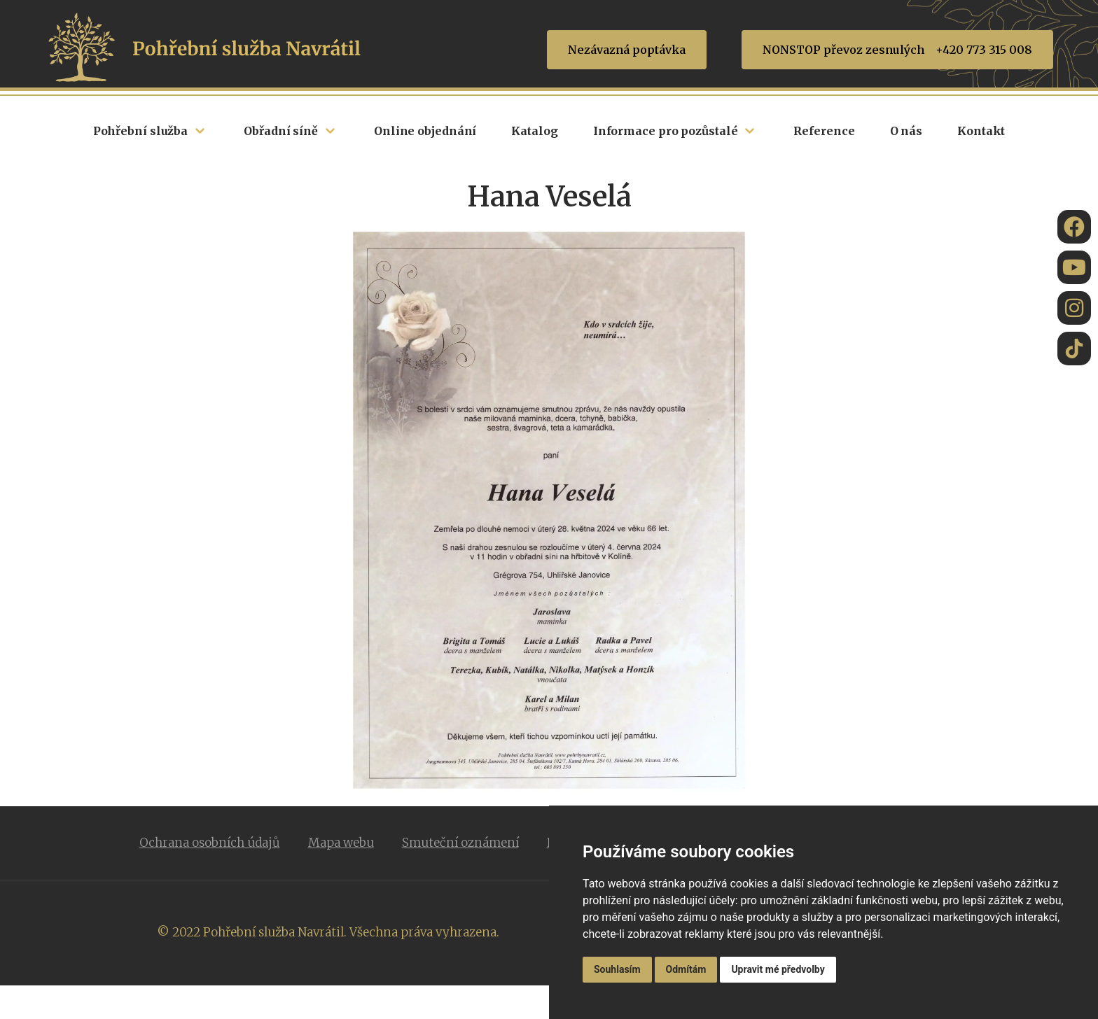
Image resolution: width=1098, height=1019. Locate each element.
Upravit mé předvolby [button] (777, 969)
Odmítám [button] (686, 969)
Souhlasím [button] (617, 969)
